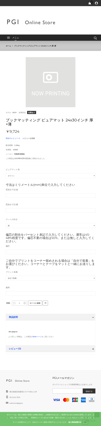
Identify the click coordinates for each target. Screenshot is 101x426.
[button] (73, 59)
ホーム (8, 46)
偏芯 (8, 246)
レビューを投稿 (29, 138)
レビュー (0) (15, 348)
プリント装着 (12, 272)
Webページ (37, 336)
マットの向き (12, 219)
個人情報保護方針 (74, 422)
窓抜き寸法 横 (12, 204)
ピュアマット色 (13, 169)
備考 (8, 287)
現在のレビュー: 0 (13, 138)
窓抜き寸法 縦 (12, 189)
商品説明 (13, 317)
